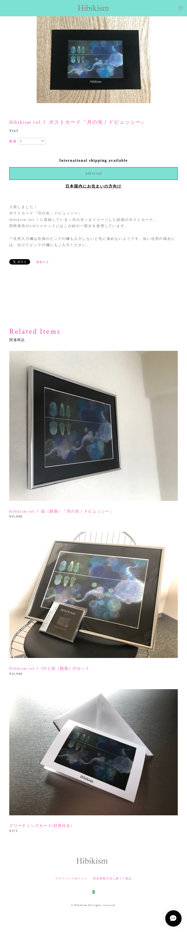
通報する (42, 261)
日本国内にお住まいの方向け (93, 186)
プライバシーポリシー (71, 878)
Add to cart (93, 173)
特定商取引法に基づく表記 (112, 878)
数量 (13, 141)
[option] (94, 59)
